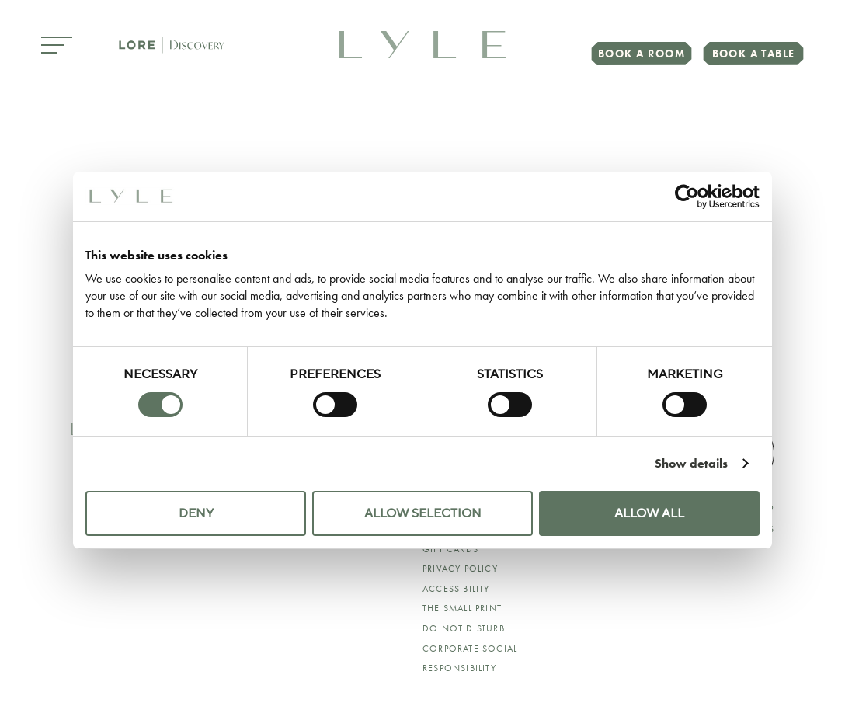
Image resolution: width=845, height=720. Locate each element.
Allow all (649, 513)
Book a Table (753, 54)
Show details (691, 463)
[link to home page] (422, 43)
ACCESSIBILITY (456, 589)
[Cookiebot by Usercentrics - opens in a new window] (692, 196)
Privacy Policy (460, 568)
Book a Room (641, 54)
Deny (196, 513)
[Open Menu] (56, 46)
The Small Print (462, 608)
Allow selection (423, 513)
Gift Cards (450, 549)
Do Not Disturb (463, 628)
